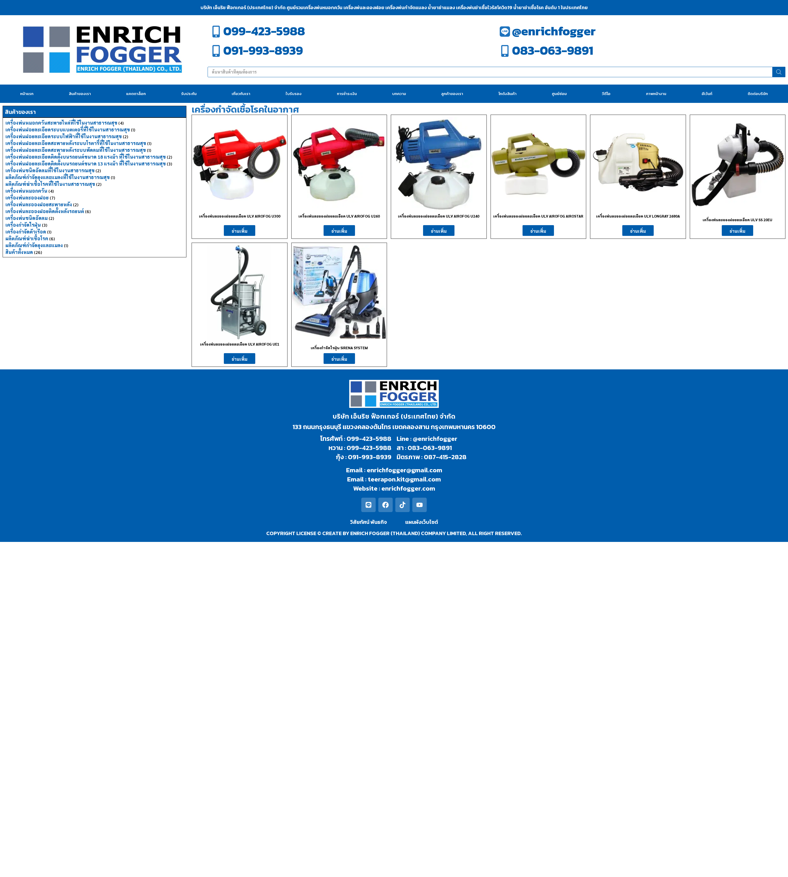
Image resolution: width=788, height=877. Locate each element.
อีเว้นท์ (707, 94)
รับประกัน (189, 94)
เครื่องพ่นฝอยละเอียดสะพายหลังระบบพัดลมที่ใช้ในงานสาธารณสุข (75, 150)
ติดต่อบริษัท (758, 94)
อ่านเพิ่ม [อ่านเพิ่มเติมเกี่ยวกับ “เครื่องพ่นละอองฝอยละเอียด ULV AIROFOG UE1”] (239, 359)
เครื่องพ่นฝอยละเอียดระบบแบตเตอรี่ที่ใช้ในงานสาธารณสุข (67, 129)
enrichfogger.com (408, 488)
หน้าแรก (27, 94)
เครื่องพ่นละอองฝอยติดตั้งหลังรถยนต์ (44, 211)
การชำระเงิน (347, 94)
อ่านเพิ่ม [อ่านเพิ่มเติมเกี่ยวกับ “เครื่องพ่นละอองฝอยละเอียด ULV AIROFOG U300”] (239, 231)
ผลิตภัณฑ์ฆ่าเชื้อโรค (26, 238)
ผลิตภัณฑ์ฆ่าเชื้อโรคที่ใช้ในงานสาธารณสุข (50, 184)
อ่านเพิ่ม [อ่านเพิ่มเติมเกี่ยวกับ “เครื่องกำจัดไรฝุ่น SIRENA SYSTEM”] (339, 359)
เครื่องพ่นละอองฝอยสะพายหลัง (38, 204)
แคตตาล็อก (136, 94)
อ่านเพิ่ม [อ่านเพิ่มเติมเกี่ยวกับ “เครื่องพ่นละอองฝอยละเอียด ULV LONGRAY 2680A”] (638, 231)
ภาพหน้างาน (656, 94)
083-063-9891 (552, 50)
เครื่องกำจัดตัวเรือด (25, 232)
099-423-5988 (264, 31)
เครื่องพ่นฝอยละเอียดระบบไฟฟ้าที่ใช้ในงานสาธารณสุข (63, 136)
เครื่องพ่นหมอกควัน (26, 191)
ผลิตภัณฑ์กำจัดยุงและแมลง (34, 245)
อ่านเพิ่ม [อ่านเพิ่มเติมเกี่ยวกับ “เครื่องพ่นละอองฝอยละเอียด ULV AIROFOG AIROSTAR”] (538, 231)
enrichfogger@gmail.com (404, 470)
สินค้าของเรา (80, 94)
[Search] (778, 72)
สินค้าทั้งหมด (19, 252)
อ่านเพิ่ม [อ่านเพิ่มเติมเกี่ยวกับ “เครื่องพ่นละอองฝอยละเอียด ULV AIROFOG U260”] (339, 231)
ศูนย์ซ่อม (559, 94)
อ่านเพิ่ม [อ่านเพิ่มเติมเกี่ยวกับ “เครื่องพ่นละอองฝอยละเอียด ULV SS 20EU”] (737, 231)
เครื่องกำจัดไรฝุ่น (23, 225)
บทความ (399, 94)
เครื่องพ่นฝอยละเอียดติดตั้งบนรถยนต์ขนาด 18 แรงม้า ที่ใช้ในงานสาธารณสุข (85, 157)
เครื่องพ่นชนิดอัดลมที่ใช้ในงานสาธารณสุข (50, 170)
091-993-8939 (263, 50)
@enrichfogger (554, 31)
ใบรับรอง (294, 94)
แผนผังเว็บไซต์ (421, 522)
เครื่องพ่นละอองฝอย (27, 198)
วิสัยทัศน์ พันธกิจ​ (368, 522)
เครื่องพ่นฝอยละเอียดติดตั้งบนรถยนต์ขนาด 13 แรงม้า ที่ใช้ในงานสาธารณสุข (85, 163)
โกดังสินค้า (507, 94)
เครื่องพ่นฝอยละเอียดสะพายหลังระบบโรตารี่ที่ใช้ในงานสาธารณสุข (75, 143)
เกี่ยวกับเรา (241, 94)
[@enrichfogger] (505, 31)
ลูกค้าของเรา (452, 94)
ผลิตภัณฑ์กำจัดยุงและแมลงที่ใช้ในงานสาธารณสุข (57, 177)
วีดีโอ (606, 94)
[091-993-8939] (216, 51)
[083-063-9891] (505, 51)
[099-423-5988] (216, 31)
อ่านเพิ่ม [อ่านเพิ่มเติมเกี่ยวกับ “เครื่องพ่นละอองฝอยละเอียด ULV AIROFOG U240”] (439, 231)
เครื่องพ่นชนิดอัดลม (26, 218)
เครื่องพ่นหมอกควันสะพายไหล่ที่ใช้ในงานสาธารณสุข (61, 123)
